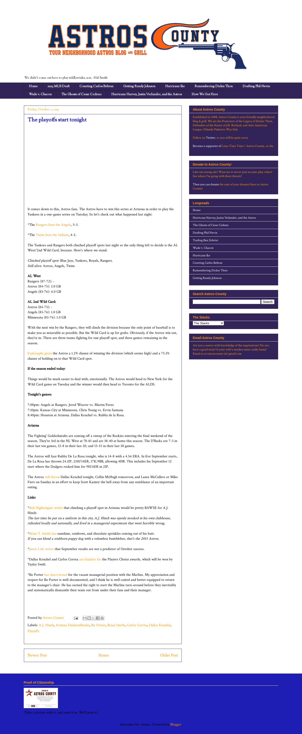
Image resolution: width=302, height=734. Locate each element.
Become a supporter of (207, 146)
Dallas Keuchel (160, 625)
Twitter (210, 138)
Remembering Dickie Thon (214, 86)
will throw (52, 477)
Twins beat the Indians (52, 234)
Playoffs (33, 631)
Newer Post (37, 655)
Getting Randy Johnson (139, 86)
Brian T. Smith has (43, 533)
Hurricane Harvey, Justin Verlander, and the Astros (146, 94)
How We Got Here (205, 94)
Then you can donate (206, 184)
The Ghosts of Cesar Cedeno (81, 94)
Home (33, 86)
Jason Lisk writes (41, 549)
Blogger (175, 724)
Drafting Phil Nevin (256, 86)
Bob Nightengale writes (46, 507)
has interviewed (56, 574)
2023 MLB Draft (59, 86)
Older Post (169, 655)
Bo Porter (98, 625)
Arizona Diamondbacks (72, 625)
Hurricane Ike (175, 86)
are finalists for (90, 559)
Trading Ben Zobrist (205, 240)
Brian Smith (116, 625)
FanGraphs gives (40, 353)
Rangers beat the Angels (53, 224)
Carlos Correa (137, 625)
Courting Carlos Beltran (96, 86)
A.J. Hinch (46, 625)
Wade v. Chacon (40, 94)
